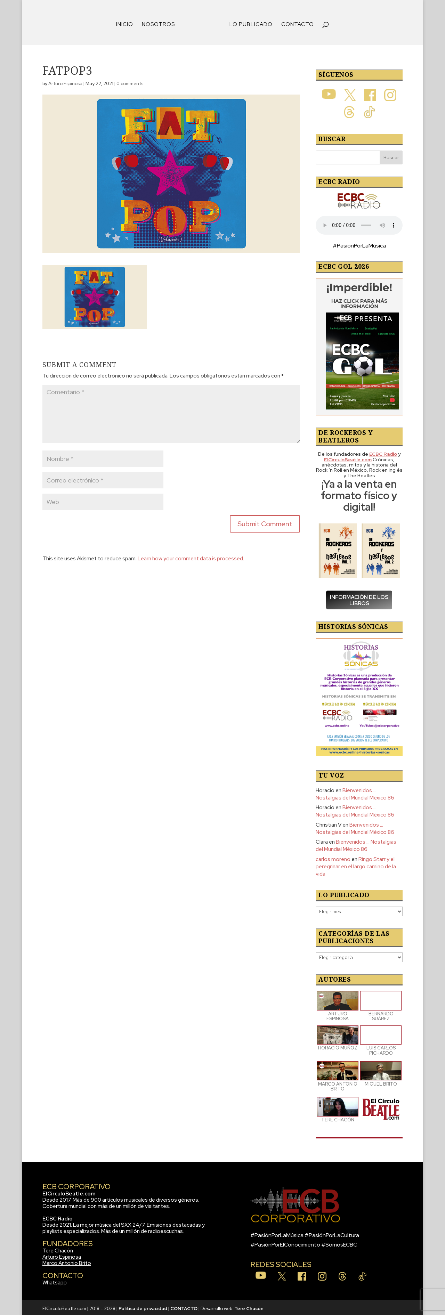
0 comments (129, 81)
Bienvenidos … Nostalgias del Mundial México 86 (355, 792)
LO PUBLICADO (248, 22)
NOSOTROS (160, 22)
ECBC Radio (57, 1216)
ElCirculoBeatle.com (69, 1191)
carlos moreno (333, 856)
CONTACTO (295, 22)
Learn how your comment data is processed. (191, 556)
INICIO (127, 22)
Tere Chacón (57, 1248)
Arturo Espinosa (65, 81)
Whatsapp (54, 1280)
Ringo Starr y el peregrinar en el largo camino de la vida (356, 864)
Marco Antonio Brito (66, 1260)
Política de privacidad (143, 1306)
